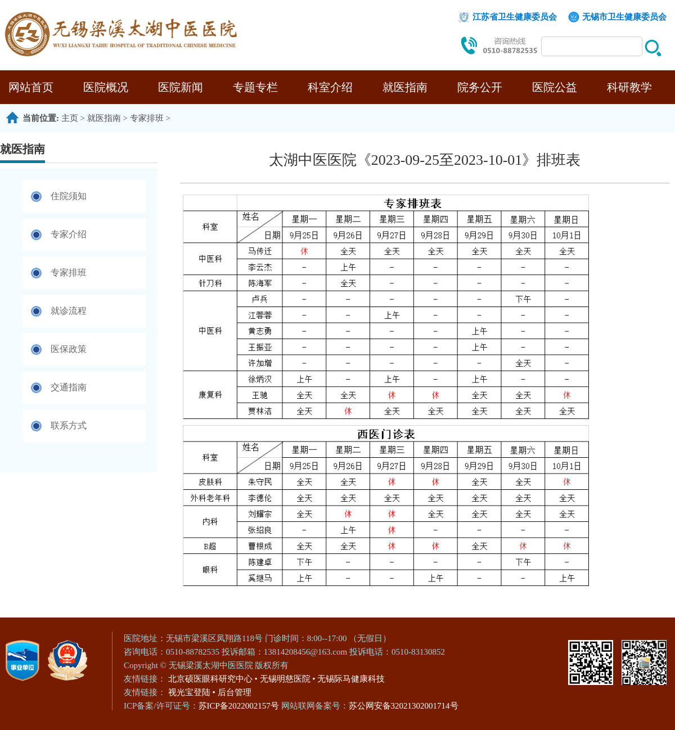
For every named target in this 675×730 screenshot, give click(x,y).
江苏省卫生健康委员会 (514, 16)
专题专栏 (255, 87)
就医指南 (405, 87)
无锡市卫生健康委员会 (624, 16)
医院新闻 (180, 87)
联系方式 (69, 425)
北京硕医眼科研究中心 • (213, 678)
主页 (69, 118)
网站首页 (30, 87)
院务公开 (479, 87)
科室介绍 (330, 87)
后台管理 (234, 692)
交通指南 (69, 387)
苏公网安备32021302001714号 (403, 705)
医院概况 (105, 87)
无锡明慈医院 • (288, 678)
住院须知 (69, 196)
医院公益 (554, 87)
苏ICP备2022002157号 (240, 705)
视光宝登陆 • (191, 692)
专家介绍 (69, 234)
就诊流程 (69, 311)
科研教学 (629, 87)
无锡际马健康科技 (351, 678)
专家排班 (147, 118)
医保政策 (69, 349)
